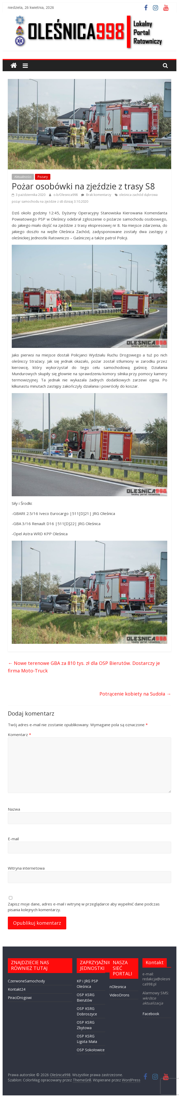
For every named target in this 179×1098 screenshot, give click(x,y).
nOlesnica (118, 986)
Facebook (150, 1013)
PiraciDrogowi (20, 997)
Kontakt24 (16, 989)
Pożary (43, 177)
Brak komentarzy (96, 195)
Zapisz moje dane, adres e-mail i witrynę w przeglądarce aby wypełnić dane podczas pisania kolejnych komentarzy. (84, 906)
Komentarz (19, 734)
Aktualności (22, 177)
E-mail (13, 838)
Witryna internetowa (26, 868)
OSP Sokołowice (91, 1049)
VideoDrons (119, 995)
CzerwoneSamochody (26, 980)
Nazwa (14, 809)
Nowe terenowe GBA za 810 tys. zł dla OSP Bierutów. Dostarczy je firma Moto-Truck (84, 667)
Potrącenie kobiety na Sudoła (135, 694)
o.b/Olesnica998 (66, 195)
